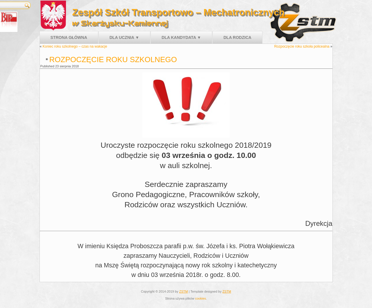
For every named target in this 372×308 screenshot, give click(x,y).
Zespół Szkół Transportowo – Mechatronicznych (178, 12)
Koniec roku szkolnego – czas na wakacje (75, 46)
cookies (200, 298)
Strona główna (69, 37)
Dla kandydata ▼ (181, 37)
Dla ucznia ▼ (124, 37)
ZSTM (183, 291)
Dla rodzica (237, 37)
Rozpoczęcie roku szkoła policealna (301, 46)
